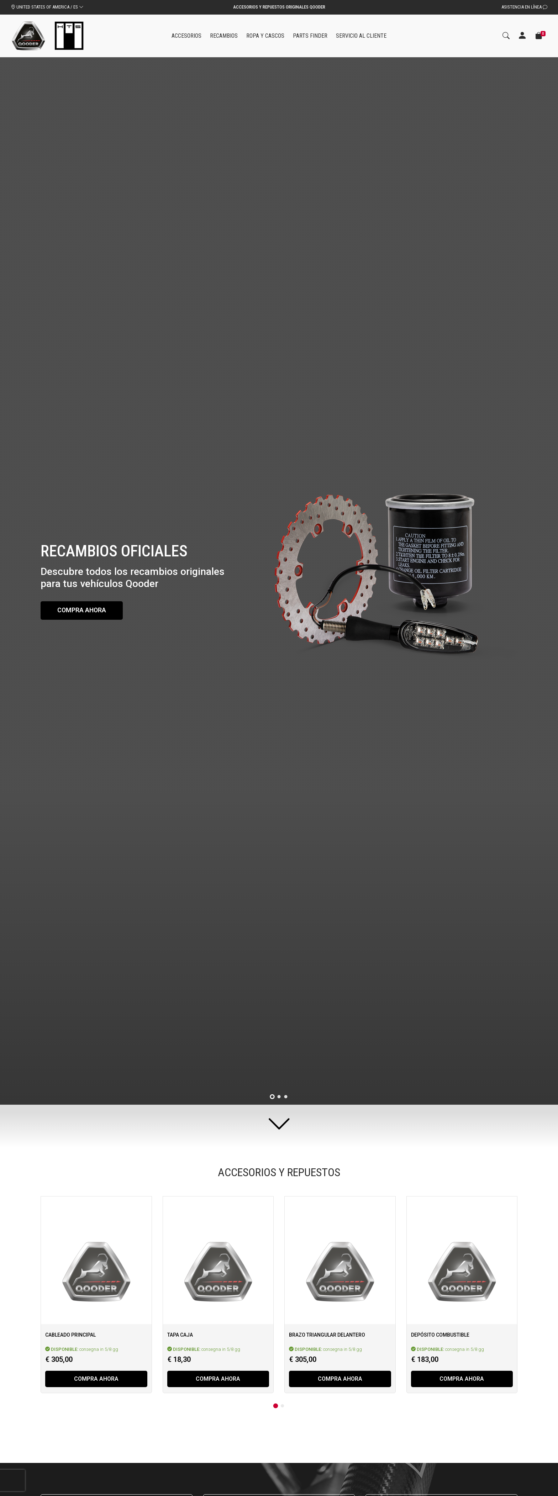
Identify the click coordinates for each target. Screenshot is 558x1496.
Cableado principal (70, 1335)
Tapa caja (180, 1335)
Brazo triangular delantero (327, 1335)
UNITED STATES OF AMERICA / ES (47, 7)
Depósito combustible (440, 1335)
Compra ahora (83, 610)
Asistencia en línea (524, 7)
